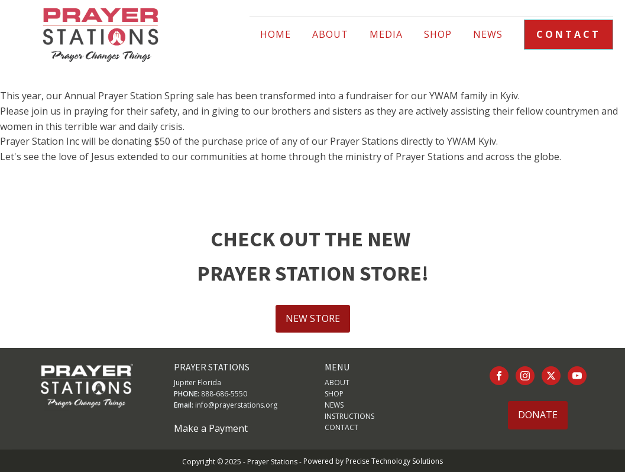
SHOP (334, 394)
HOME (275, 34)
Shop (438, 34)
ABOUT (330, 34)
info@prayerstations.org (236, 405)
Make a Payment (211, 428)
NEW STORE (313, 318)
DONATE (538, 414)
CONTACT (568, 34)
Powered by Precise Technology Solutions (373, 461)
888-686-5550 (224, 394)
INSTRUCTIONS (349, 416)
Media (386, 34)
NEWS (488, 34)
